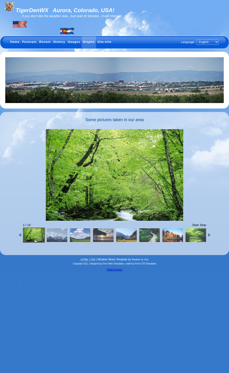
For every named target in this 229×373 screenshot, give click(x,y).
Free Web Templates (113, 263)
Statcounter (114, 269)
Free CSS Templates (145, 263)
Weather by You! (140, 259)
